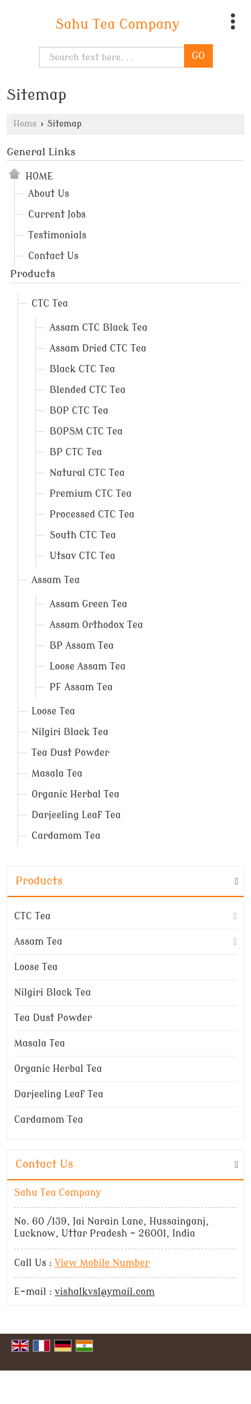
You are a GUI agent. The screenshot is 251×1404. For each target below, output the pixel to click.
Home (25, 124)
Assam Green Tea (88, 604)
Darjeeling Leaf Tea (75, 815)
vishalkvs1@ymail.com (105, 1292)
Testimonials (57, 235)
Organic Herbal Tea (75, 794)
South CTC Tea (83, 535)
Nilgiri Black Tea (69, 732)
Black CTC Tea (82, 369)
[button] (102, 1263)
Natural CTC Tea (87, 473)
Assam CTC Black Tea (98, 328)
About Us (48, 194)
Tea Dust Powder (70, 753)
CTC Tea (49, 304)
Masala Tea (56, 774)
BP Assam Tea (82, 646)
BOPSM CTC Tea (86, 431)
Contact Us (53, 256)
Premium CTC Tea (91, 494)
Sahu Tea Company (118, 24)
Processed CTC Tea (92, 515)
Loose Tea (53, 711)
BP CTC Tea (76, 452)
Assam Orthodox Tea (96, 625)
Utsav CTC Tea (83, 556)
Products (33, 274)
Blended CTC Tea (88, 390)
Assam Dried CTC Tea (98, 348)
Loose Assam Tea (88, 666)
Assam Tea (55, 580)
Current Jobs (57, 215)
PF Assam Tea (81, 687)
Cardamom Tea (65, 836)
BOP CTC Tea (79, 411)
